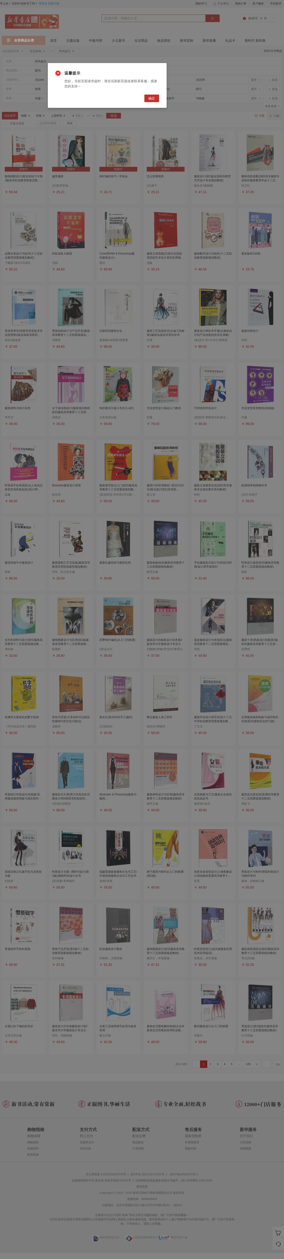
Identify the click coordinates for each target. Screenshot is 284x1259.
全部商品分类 (20, 40)
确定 (151, 98)
